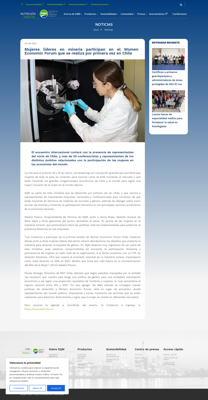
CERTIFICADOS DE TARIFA (170, 359)
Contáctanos (179, 14)
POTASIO (81, 368)
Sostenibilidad (108, 14)
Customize (18, 388)
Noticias (109, 29)
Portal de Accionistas (78, 4)
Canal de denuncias (35, 4)
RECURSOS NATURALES (53, 355)
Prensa (141, 14)
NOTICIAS (138, 355)
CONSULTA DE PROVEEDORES (169, 364)
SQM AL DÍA (139, 358)
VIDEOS (138, 366)
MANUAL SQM (170, 355)
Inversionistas (158, 14)
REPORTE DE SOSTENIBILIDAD (112, 355)
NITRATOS (81, 365)
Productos (90, 14)
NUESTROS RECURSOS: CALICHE (82, 356)
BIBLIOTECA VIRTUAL (139, 362)
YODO (80, 361)
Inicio (96, 29)
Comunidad (127, 14)
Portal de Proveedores (100, 4)
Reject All (37, 388)
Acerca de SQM (72, 14)
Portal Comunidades (56, 4)
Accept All (56, 388)
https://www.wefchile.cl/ (39, 309)
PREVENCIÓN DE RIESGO (112, 360)
